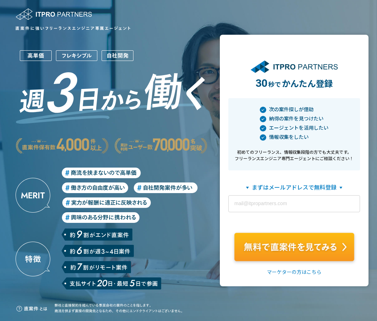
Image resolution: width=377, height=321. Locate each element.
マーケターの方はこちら (294, 272)
